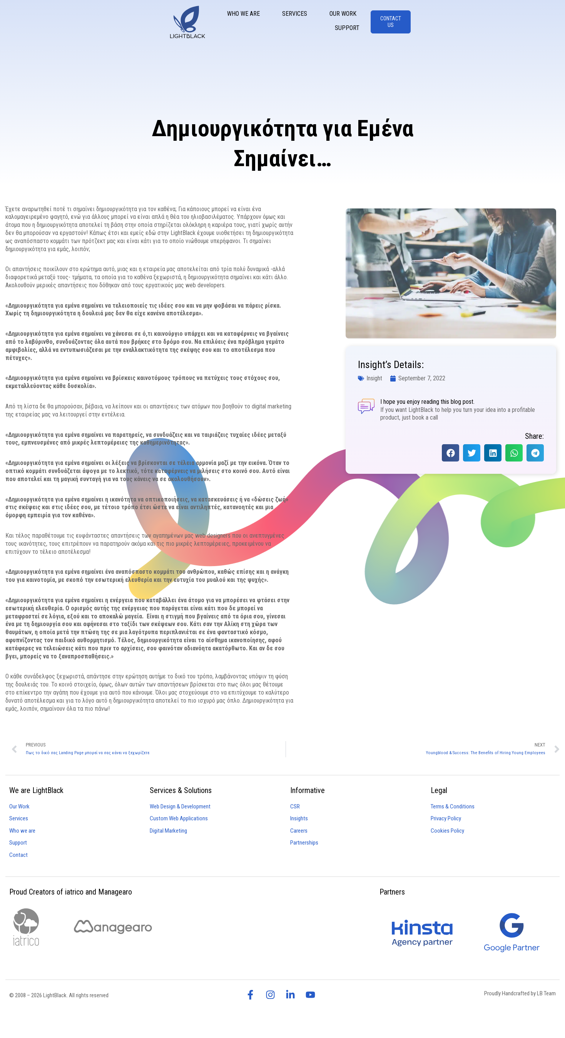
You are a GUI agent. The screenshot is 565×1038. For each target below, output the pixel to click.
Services (374, 22)
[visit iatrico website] (26, 927)
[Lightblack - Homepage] (31, 23)
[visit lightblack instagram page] (272, 995)
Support (470, 22)
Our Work (422, 22)
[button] (450, 453)
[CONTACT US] (533, 23)
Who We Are (323, 22)
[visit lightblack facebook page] (252, 995)
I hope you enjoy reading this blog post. (427, 401)
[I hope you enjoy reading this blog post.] (366, 406)
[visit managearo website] (113, 927)
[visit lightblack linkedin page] (292, 995)
